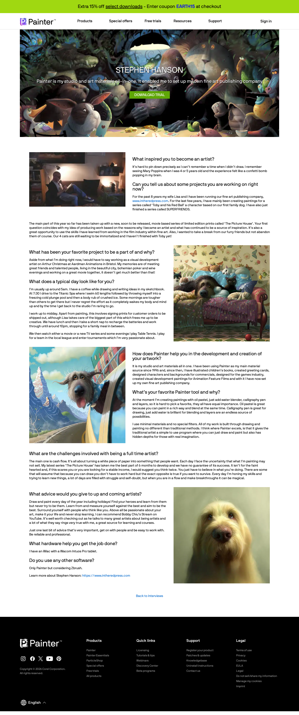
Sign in (263, 21)
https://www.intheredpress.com (106, 575)
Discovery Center (149, 665)
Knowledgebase (198, 660)
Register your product (202, 650)
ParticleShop (95, 660)
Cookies (242, 660)
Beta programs (147, 670)
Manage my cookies (251, 685)
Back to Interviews (149, 596)
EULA (240, 665)
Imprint (241, 690)
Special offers (96, 665)
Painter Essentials (99, 655)
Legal (240, 670)
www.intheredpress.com (150, 201)
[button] (87, 21)
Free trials (93, 670)
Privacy (241, 655)
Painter (91, 650)
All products (95, 676)
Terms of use (245, 650)
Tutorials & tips (147, 655)
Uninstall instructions (201, 665)
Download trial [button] (149, 95)
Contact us (194, 670)
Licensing (143, 650)
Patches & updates (200, 655)
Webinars (143, 660)
